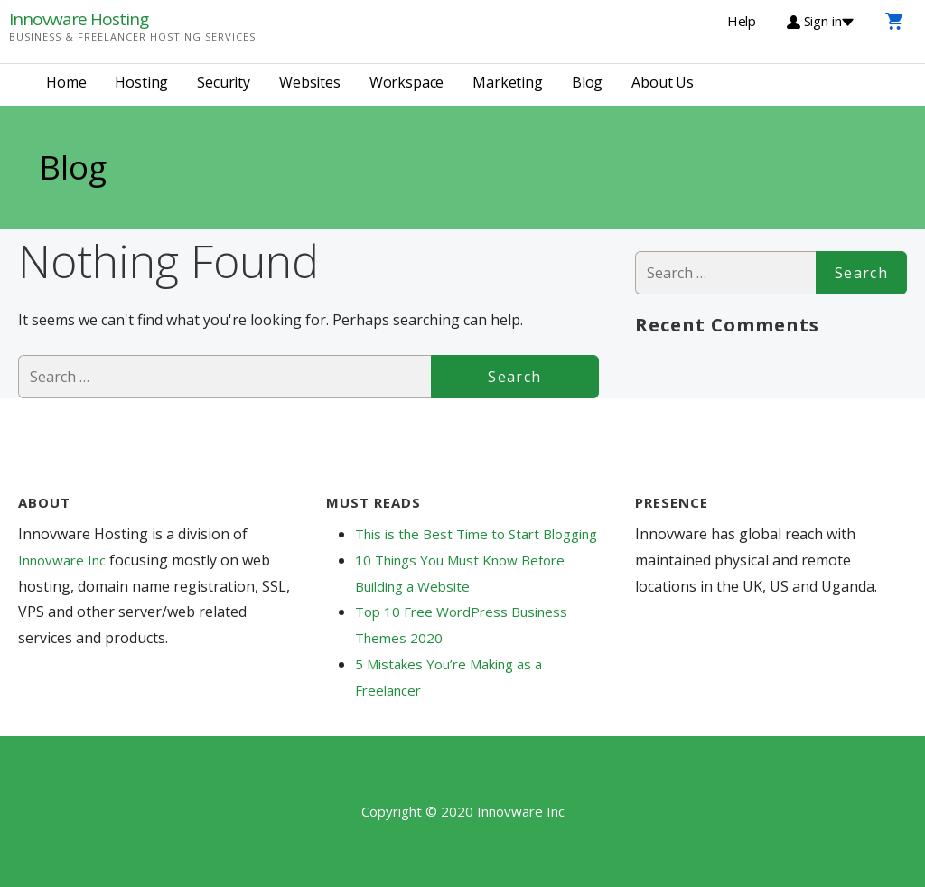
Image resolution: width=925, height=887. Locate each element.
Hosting (141, 82)
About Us (662, 82)
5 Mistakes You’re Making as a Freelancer (448, 677)
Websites (310, 82)
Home (66, 82)
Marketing (507, 82)
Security (223, 82)
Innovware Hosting (78, 19)
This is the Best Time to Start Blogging (476, 534)
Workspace (406, 82)
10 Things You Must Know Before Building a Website (460, 573)
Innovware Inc (63, 560)
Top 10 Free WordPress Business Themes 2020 (461, 624)
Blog (587, 82)
